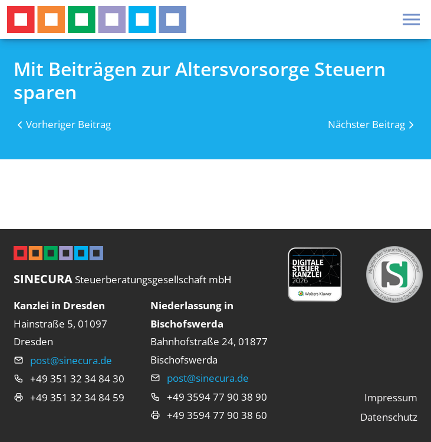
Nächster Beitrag (366, 124)
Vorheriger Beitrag (68, 124)
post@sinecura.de (71, 360)
